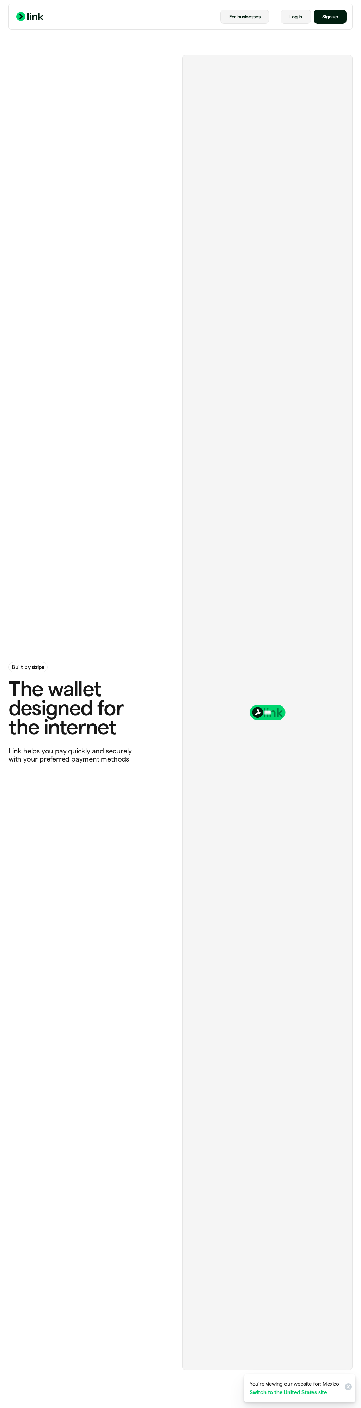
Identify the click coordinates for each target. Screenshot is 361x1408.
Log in (295, 16)
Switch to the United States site (288, 1392)
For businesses (244, 16)
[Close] (347, 1388)
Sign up (330, 16)
